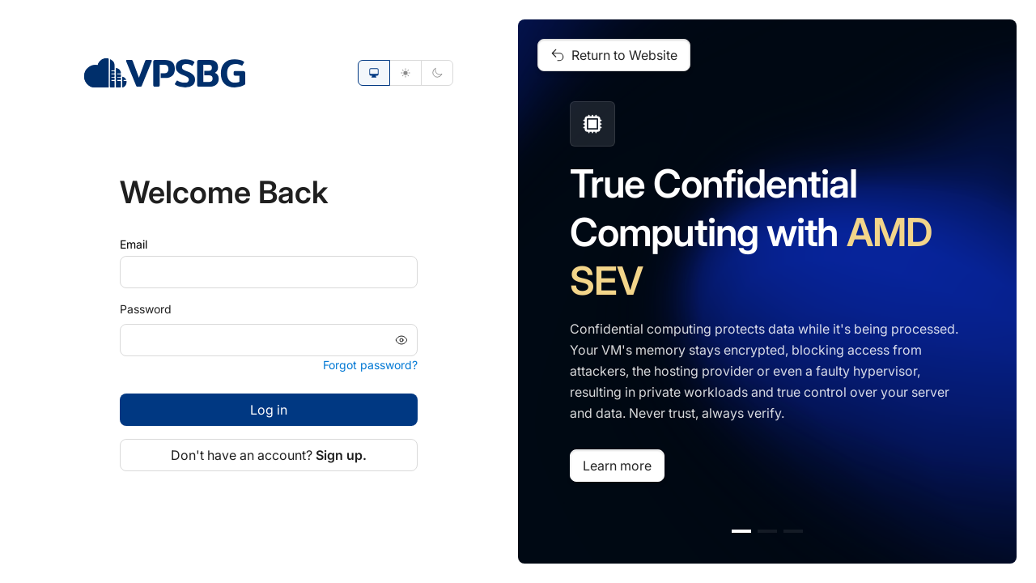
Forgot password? (370, 365)
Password (146, 309)
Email (133, 244)
